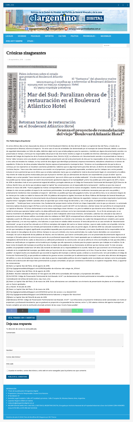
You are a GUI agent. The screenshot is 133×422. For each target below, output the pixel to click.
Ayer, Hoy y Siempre (14, 40)
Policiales (35, 35)
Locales (9, 35)
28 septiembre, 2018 (16, 59)
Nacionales (106, 35)
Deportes (49, 35)
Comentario (10, 332)
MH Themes (52, 416)
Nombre (9, 350)
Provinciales (89, 35)
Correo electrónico (13, 356)
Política (74, 35)
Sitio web (9, 363)
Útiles (30, 40)
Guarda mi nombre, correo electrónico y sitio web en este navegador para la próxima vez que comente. (47, 370)
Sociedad (22, 35)
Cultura (62, 35)
